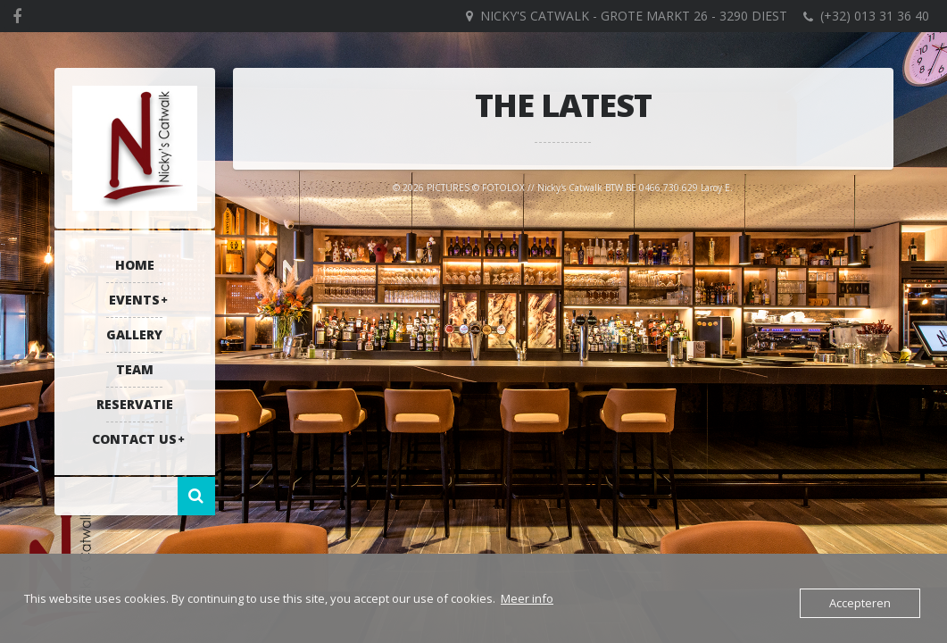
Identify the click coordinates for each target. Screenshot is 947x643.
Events (134, 299)
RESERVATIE (134, 404)
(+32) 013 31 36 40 (874, 15)
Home (134, 264)
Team (135, 369)
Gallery (134, 334)
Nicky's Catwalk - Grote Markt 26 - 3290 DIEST (633, 15)
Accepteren (860, 603)
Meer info (527, 598)
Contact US (134, 438)
